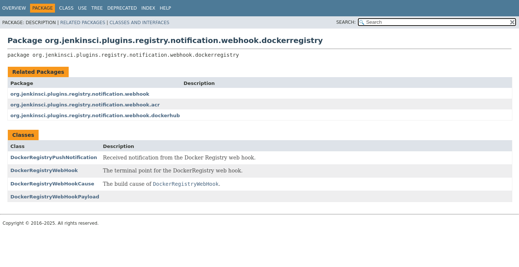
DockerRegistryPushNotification (53, 157)
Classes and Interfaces (139, 22)
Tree (97, 8)
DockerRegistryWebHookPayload (54, 197)
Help (165, 8)
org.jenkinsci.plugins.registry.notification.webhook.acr (85, 105)
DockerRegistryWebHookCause (52, 184)
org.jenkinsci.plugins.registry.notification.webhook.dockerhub (95, 115)
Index (148, 8)
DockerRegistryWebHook (44, 170)
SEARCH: (346, 22)
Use (82, 8)
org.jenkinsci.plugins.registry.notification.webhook (79, 94)
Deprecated (122, 8)
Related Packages (82, 22)
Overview (14, 8)
